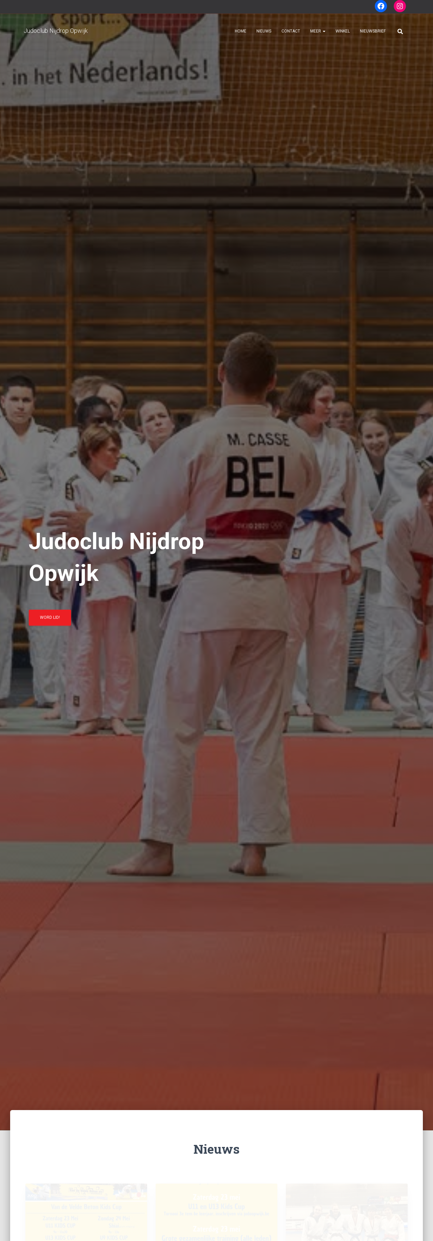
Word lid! (50, 619)
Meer (317, 31)
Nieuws (263, 31)
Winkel (343, 31)
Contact (290, 31)
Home (240, 31)
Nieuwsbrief (373, 31)
